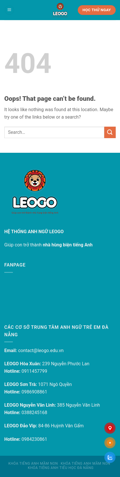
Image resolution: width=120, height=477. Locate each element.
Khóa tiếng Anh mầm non (33, 463)
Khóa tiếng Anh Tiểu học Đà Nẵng (60, 468)
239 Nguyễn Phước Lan (65, 363)
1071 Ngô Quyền (55, 384)
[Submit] (110, 132)
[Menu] (9, 10)
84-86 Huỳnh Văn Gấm (61, 425)
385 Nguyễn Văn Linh (78, 405)
